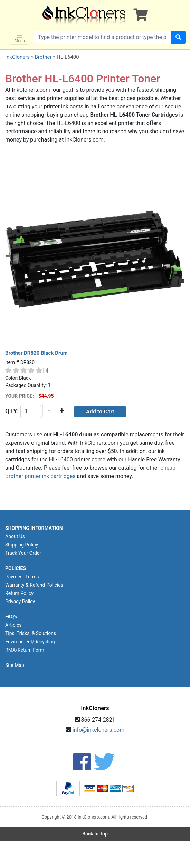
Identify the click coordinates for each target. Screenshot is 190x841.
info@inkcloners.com (99, 729)
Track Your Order (23, 553)
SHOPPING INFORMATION (34, 528)
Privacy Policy (20, 601)
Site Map (14, 665)
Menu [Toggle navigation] (20, 38)
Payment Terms (22, 576)
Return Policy (19, 593)
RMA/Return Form (24, 650)
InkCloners (17, 57)
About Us (15, 536)
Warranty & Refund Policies (34, 585)
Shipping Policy (21, 545)
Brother (43, 57)
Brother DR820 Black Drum (36, 353)
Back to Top (95, 834)
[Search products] (102, 37)
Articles (13, 625)
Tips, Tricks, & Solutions (30, 633)
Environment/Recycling (30, 641)
